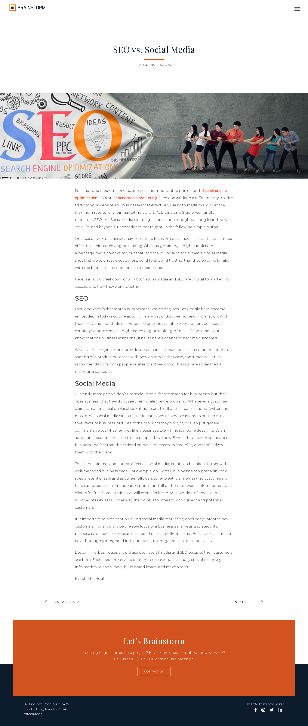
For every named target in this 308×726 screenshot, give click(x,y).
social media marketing (136, 198)
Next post (243, 602)
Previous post (68, 602)
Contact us (154, 671)
